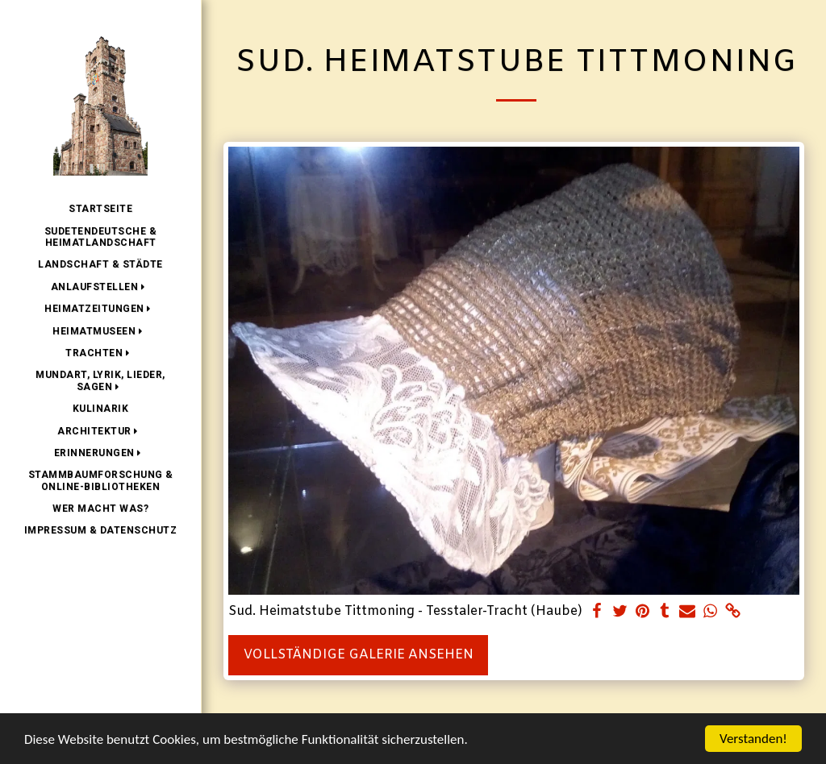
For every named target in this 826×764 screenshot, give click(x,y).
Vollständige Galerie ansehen (358, 654)
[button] (101, 286)
